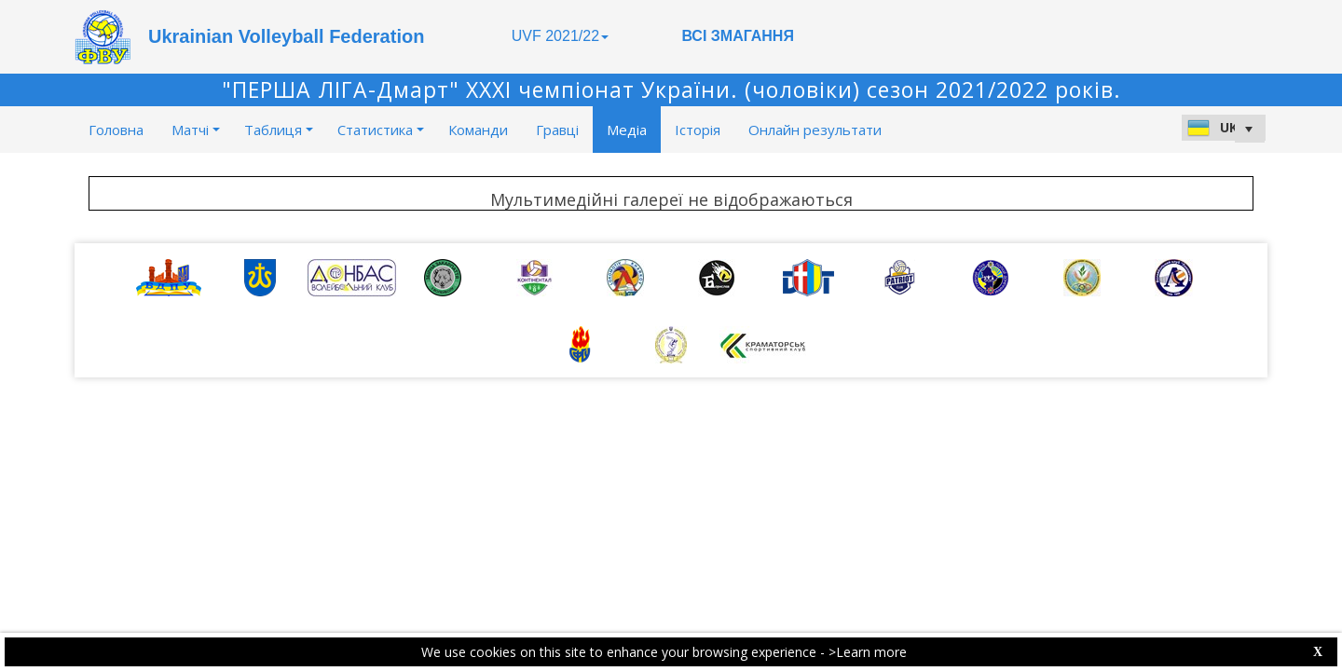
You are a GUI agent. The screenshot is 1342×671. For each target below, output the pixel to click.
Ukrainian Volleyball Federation (286, 36)
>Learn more (867, 652)
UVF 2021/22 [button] (560, 36)
